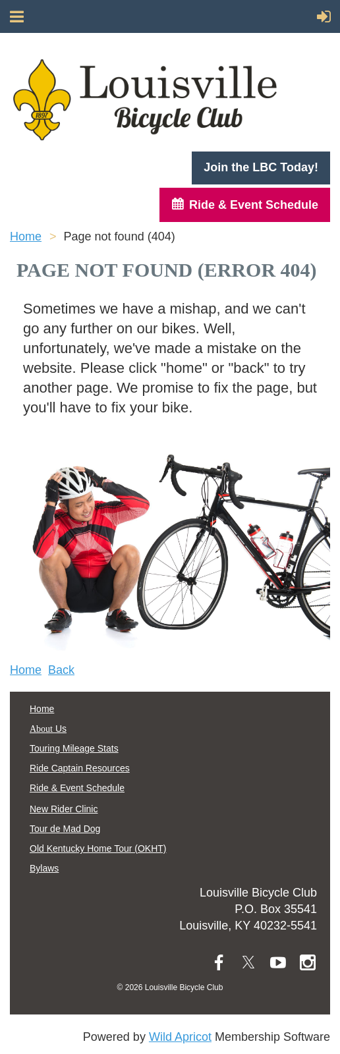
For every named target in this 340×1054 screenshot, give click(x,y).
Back (61, 670)
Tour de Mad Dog (65, 828)
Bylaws (44, 868)
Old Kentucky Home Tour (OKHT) (98, 848)
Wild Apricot (180, 1036)
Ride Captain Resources (80, 768)
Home (26, 236)
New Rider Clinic (64, 809)
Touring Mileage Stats (74, 748)
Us (48, 728)
